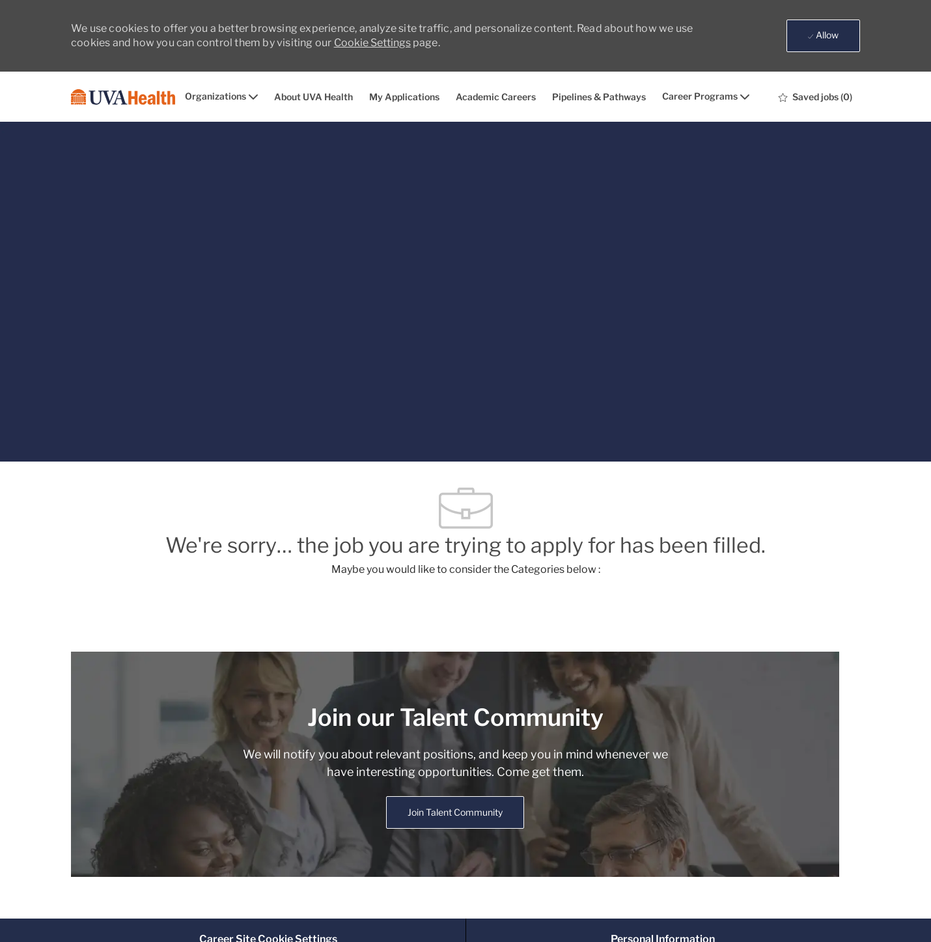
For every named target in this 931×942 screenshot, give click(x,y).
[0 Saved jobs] (815, 97)
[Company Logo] (123, 97)
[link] (455, 812)
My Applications (404, 97)
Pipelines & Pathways (599, 97)
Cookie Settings (372, 42)
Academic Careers (496, 97)
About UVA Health (313, 97)
